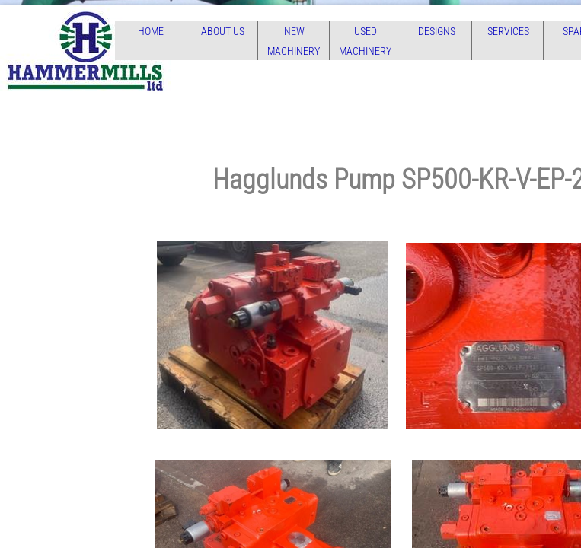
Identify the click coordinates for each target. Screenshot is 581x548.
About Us (222, 31)
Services (508, 31)
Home (151, 31)
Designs (436, 31)
